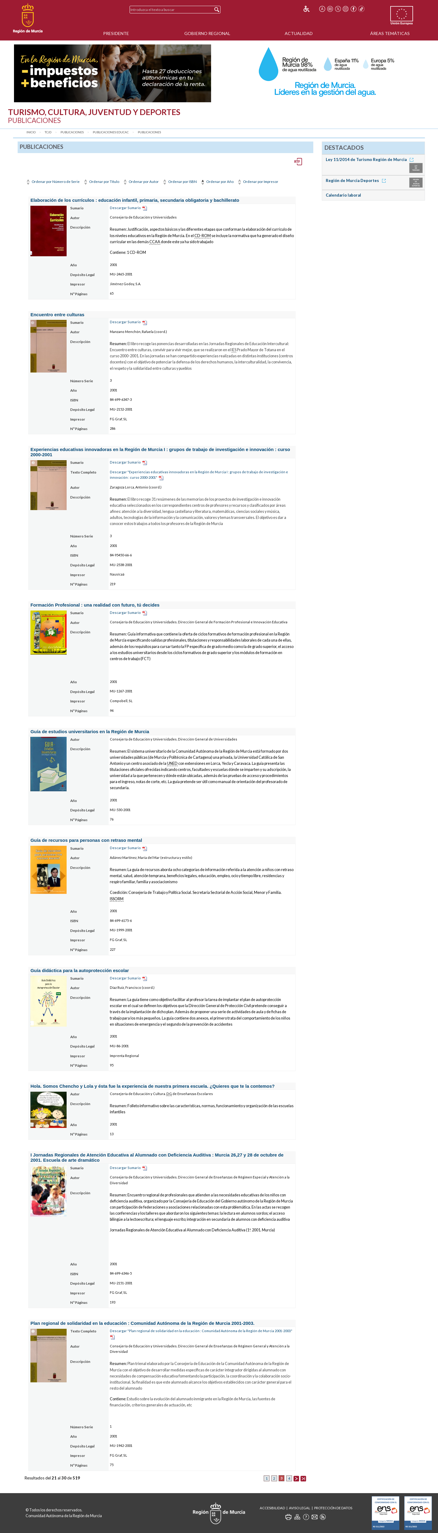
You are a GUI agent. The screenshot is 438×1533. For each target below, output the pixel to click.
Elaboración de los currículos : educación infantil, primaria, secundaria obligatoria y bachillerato (134, 200)
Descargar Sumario (125, 208)
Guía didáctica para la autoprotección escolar (79, 970)
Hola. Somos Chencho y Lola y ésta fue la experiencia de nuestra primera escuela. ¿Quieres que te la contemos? (152, 1086)
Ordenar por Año (217, 182)
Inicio (31, 132)
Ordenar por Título (101, 182)
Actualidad (299, 33)
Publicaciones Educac (111, 132)
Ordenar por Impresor (257, 182)
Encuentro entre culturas (57, 314)
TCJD (48, 132)
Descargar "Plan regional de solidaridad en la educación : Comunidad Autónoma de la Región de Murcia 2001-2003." (201, 1331)
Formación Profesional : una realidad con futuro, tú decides (94, 604)
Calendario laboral (343, 195)
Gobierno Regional (207, 33)
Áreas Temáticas (390, 33)
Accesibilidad (272, 1508)
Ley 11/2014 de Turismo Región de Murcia (370, 159)
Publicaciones (72, 132)
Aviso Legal (299, 1508)
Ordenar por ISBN (179, 182)
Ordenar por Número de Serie (52, 182)
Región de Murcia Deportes (357, 180)
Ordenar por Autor (140, 182)
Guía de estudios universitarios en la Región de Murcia (89, 731)
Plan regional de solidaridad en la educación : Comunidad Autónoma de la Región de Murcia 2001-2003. (142, 1323)
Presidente (116, 33)
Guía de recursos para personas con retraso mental (86, 840)
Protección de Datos (333, 1508)
